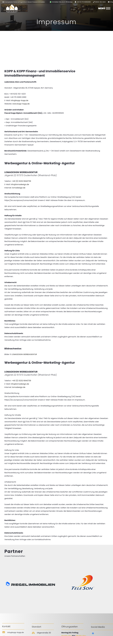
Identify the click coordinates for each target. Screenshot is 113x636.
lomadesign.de (18, 187)
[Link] (50, 2)
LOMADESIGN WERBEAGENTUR (24, 354)
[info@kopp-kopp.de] (4, 632)
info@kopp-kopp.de (19, 100)
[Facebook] (93, 633)
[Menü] (108, 8)
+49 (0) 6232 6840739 (21, 181)
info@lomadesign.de (20, 184)
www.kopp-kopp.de (21, 104)
